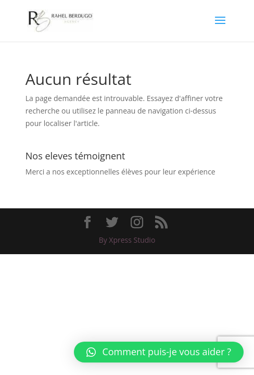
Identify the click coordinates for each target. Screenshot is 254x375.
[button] (159, 352)
